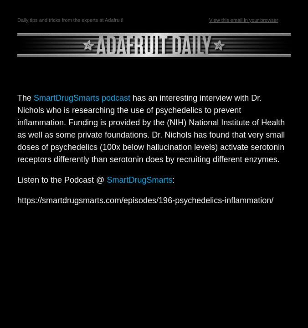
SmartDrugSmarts (139, 179)
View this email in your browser (243, 20)
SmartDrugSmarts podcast (80, 97)
